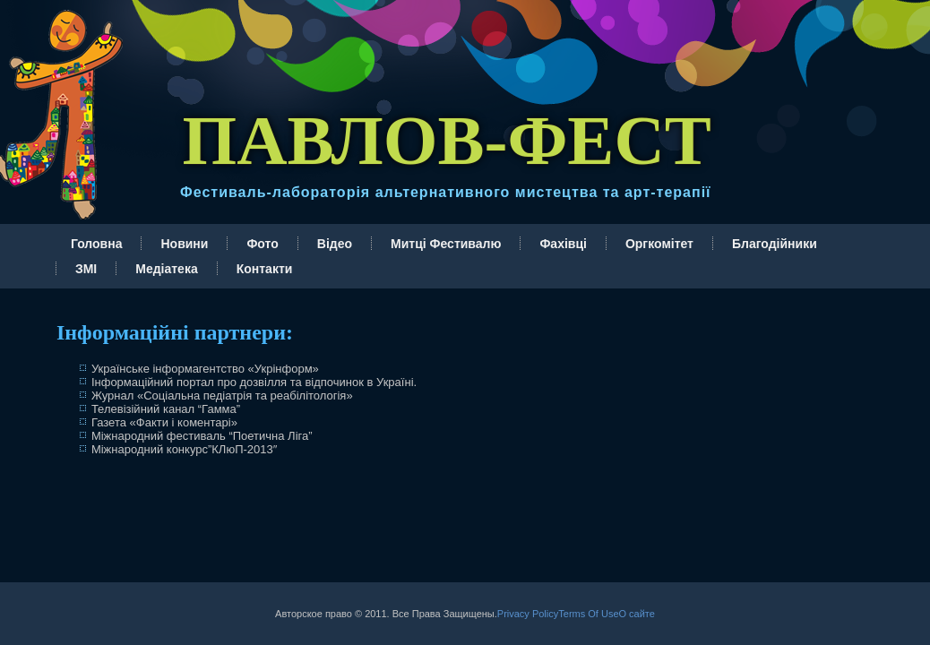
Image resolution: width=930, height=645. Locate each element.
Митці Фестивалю (446, 243)
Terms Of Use (588, 613)
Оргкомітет (659, 243)
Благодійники (774, 243)
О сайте (637, 613)
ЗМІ (86, 269)
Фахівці (563, 243)
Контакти (265, 269)
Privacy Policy (527, 613)
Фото (262, 243)
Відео (334, 243)
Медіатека (166, 269)
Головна (97, 243)
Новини (184, 243)
